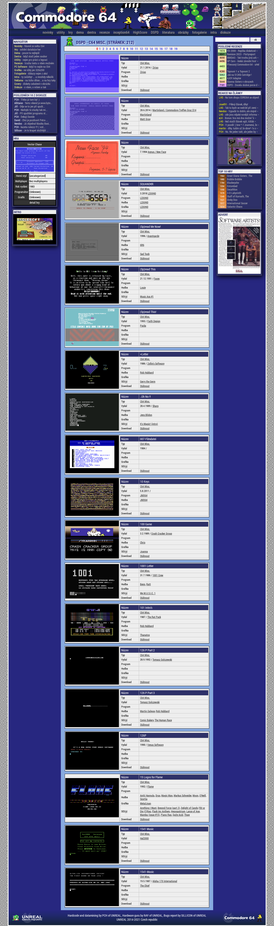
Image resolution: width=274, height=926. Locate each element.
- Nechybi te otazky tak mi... (31, 110)
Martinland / (159, 110)
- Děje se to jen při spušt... (29, 106)
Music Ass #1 (147, 296)
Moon (195, 795)
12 (141, 49)
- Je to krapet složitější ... (31, 130)
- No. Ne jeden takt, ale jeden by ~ (238, 131)
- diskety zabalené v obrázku (32, 83)
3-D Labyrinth (234, 193)
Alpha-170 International (165, 881)
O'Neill (202, 795)
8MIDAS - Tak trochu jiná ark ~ (243, 57)
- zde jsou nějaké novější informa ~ (239, 114)
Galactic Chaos (234, 206)
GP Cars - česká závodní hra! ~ (242, 61)
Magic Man (167, 795)
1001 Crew (158, 575)
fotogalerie (199, 32)
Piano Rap (166, 814)
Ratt (148, 584)
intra (213, 32)
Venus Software (155, 744)
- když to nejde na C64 (32, 66)
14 (151, 49)
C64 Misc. (145, 63)
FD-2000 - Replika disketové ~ (242, 50)
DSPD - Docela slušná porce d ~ (243, 85)
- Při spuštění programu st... (30, 113)
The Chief (145, 885)
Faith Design (153, 321)
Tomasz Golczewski (162, 659)
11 (136, 49)
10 (131, 49)
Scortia (143, 799)
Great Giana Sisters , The (239, 175)
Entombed (232, 186)
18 (170, 49)
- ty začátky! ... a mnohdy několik (33, 77)
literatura (168, 32)
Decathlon (232, 189)
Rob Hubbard (147, 372)
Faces (157, 278)
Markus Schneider (183, 795)
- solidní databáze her (27, 49)
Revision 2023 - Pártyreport (241, 54)
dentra (91, 32)
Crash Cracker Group (161, 533)
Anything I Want (148, 808)
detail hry (35, 202)
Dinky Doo (232, 199)
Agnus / (152, 151)
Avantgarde (153, 236)
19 (175, 49)
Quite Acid (178, 814)
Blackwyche (233, 182)
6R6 (142, 245)
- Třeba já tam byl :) (27, 99)
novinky (48, 32)
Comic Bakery (147, 720)
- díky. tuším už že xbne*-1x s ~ (238, 128)
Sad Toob (145, 254)
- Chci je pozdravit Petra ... (31, 120)
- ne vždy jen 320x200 (29, 70)
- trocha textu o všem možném (34, 63)
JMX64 (143, 495)
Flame (150, 786)
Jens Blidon (146, 415)
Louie (143, 287)
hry (70, 32)
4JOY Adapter (234, 78)
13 (146, 49)
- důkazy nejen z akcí (31, 73)
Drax (158, 795)
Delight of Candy (189, 808)
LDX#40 (152, 193)
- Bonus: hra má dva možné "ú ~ (237, 118)
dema (80, 32)
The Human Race (163, 720)
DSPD (155, 32)
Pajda (143, 325)
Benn (142, 584)
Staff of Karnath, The (238, 196)
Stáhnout (145, 90)
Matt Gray (145, 119)
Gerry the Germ (147, 381)
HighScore (140, 32)
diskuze (225, 32)
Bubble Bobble (234, 179)
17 (166, 49)
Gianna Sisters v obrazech (240, 81)
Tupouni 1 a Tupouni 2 (238, 71)
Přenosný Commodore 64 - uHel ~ (243, 66)
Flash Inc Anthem (161, 811)
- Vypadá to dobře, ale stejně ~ (238, 111)
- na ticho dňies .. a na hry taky (34, 80)
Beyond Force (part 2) (169, 808)
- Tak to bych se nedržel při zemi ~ (238, 107)
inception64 (121, 32)
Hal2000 (144, 838)
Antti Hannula (147, 795)
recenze (104, 32)
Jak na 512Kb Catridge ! (239, 74)
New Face (161, 151)
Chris (142, 542)
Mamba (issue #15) (150, 814)
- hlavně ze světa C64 (29, 46)
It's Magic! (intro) (149, 424)
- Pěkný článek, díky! (233, 104)
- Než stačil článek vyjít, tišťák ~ (237, 121)
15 (156, 49)
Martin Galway (147, 711)
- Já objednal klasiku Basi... (32, 123)
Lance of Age (193, 811)
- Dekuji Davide (24, 116)
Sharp (156, 406)
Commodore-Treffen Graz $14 (181, 110)
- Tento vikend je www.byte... (33, 103)
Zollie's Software (155, 363)
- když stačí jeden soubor (30, 56)
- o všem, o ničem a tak (30, 87)
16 (161, 49)
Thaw (187, 814)
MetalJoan (145, 803)
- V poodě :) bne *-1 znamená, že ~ (239, 125)
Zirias (155, 67)
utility (61, 32)
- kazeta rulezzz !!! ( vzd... (29, 127)
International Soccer (237, 203)
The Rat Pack (154, 617)
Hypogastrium (178, 811)
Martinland (145, 114)
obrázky (183, 32)
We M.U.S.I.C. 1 (148, 593)
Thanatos (145, 635)
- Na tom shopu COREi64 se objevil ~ (239, 99)
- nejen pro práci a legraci (30, 59)
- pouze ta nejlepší (26, 53)
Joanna (144, 551)
